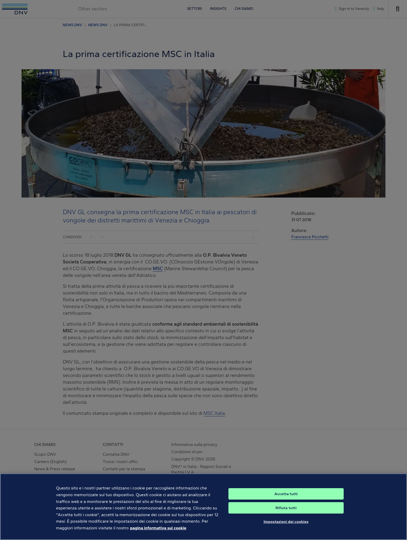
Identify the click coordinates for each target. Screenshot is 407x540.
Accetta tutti (286, 499)
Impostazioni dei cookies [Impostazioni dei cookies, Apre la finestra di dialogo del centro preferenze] (285, 526)
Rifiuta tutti (285, 513)
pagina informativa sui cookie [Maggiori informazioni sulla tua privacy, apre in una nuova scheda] (158, 533)
